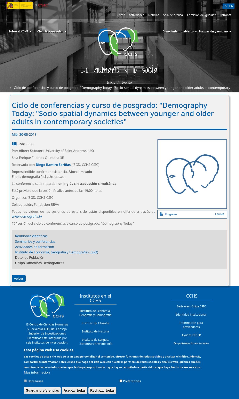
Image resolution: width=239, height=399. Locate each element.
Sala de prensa (173, 15)
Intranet (225, 15)
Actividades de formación (34, 247)
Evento (126, 82)
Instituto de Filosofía (95, 323)
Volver (18, 278)
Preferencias (132, 383)
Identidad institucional (191, 314)
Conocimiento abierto (178, 31)
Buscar (120, 15)
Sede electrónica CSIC (191, 306)
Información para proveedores (191, 325)
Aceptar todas (75, 392)
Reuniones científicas (31, 236)
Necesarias (35, 383)
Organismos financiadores (191, 343)
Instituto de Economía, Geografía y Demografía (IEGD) (56, 252)
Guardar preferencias (42, 392)
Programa (171, 214)
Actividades (136, 15)
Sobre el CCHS (20, 31)
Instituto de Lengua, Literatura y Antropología (95, 342)
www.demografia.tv (27, 216)
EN (231, 6)
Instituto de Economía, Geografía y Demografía (95, 313)
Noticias (153, 15)
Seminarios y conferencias (35, 241)
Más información (37, 373)
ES (225, 6)
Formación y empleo (213, 31)
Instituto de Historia (95, 331)
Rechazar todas (102, 392)
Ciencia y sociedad (51, 31)
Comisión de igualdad (201, 15)
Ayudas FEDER (191, 335)
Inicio (111, 82)
